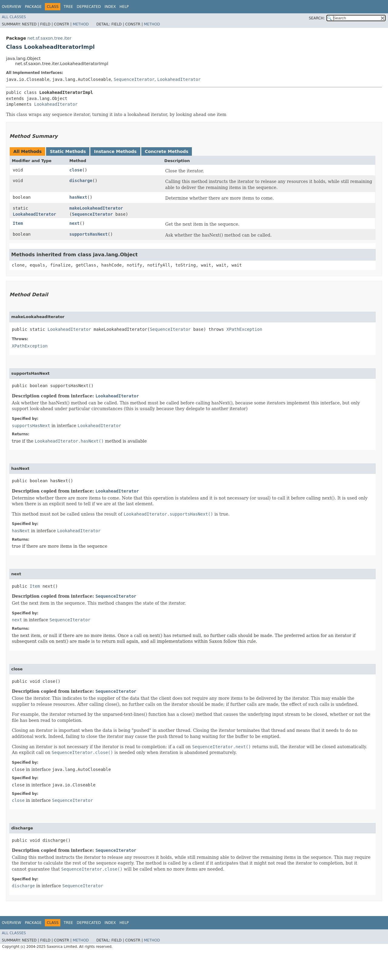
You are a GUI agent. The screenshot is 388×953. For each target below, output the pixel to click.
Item (18, 223)
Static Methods (68, 151)
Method (81, 24)
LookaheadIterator (179, 79)
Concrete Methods (167, 151)
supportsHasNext (88, 234)
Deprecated (89, 7)
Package (33, 7)
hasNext (78, 197)
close (75, 170)
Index (110, 7)
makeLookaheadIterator (96, 208)
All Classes (14, 17)
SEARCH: (317, 18)
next (74, 223)
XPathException (244, 329)
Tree (68, 7)
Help (124, 7)
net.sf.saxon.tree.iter (49, 38)
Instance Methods (115, 151)
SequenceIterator (134, 79)
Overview (11, 7)
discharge (80, 180)
